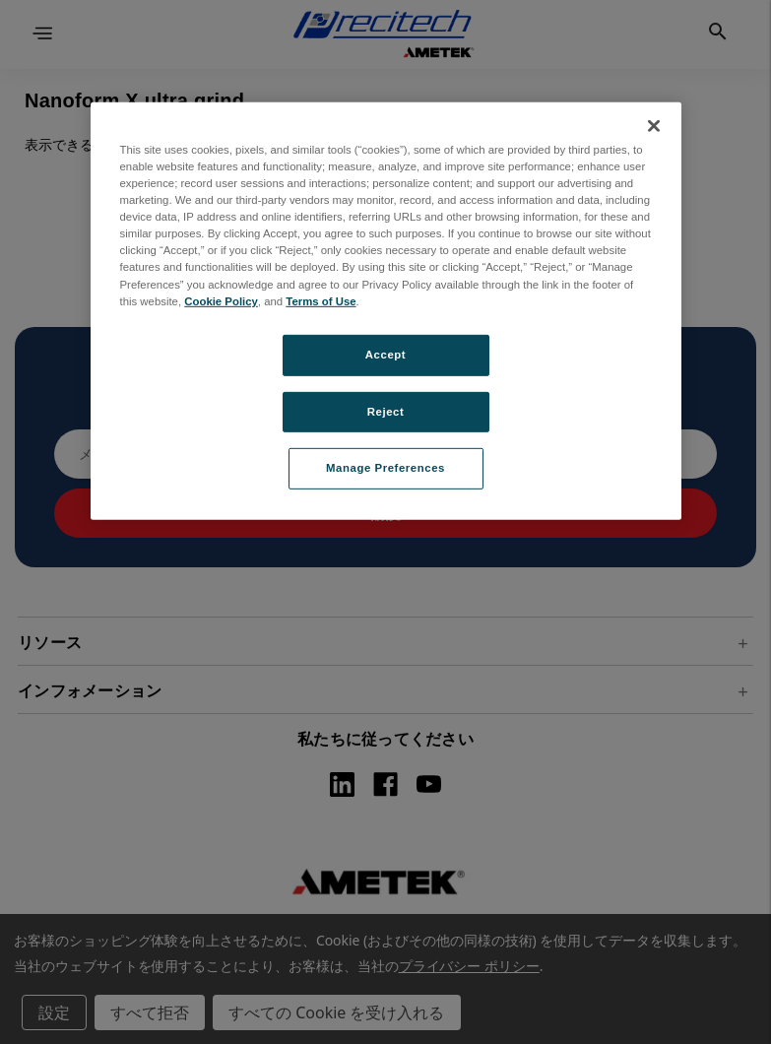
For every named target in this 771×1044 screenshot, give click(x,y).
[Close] (653, 126)
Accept (385, 353)
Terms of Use (320, 300)
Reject (386, 411)
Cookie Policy (221, 300)
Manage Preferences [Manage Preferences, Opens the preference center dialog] (385, 468)
